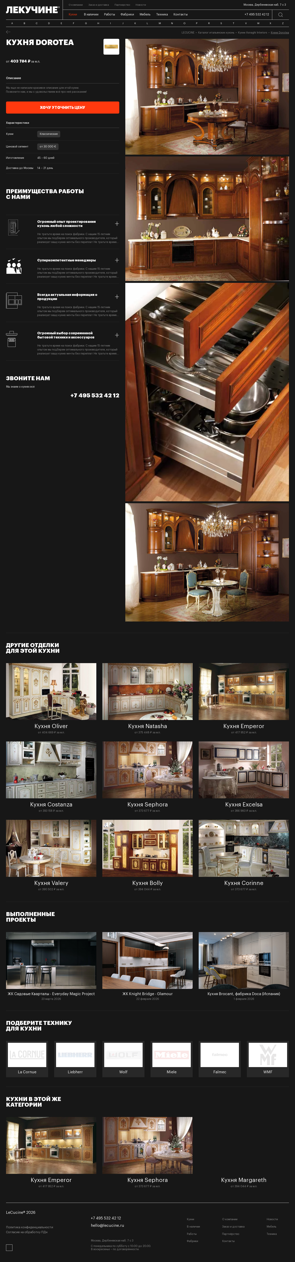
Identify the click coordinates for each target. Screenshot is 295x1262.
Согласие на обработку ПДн (26, 1232)
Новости (272, 1219)
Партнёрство (230, 1234)
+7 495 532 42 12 (257, 14)
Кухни (190, 1219)
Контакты (228, 1241)
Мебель (271, 1226)
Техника (272, 1234)
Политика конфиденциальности (29, 1227)
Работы (192, 1234)
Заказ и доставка (233, 1226)
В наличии (193, 1226)
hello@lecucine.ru (107, 1226)
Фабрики (192, 1241)
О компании (229, 1219)
